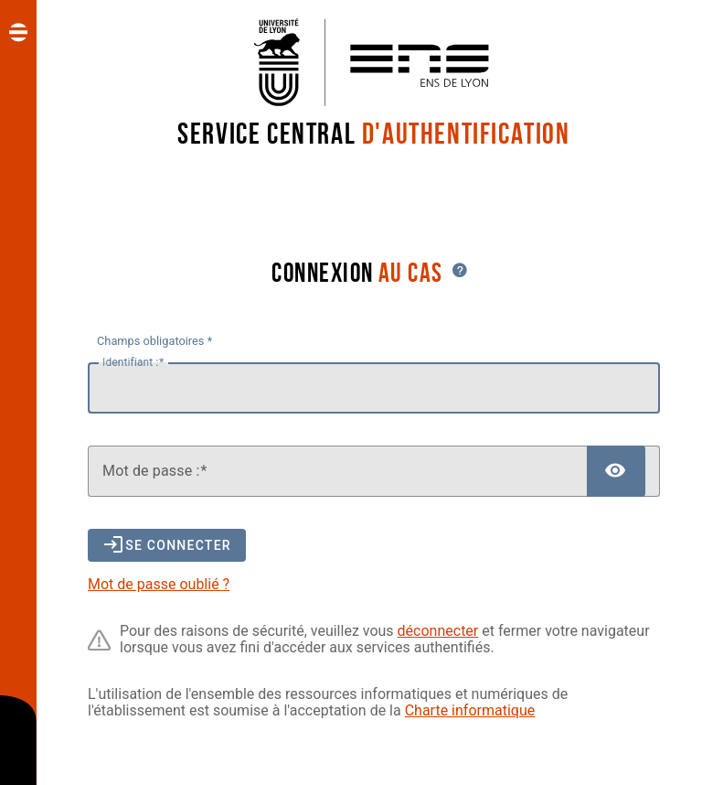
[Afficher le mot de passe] (616, 471)
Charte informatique (470, 710)
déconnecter (438, 631)
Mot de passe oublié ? (158, 584)
